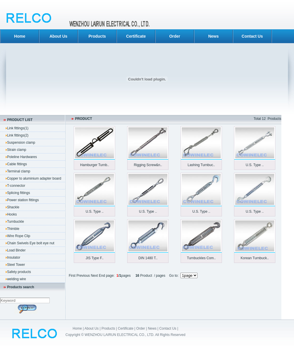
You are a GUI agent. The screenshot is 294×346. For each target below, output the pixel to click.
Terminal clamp (18, 171)
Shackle (13, 207)
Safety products (19, 272)
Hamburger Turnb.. (94, 165)
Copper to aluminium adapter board (34, 178)
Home (19, 36)
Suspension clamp (21, 143)
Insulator (13, 257)
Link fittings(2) (17, 135)
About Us (58, 36)
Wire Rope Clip (18, 236)
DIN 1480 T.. (147, 258)
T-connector (16, 186)
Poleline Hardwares (22, 157)
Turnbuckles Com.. (201, 258)
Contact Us (252, 36)
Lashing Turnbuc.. (201, 165)
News (213, 36)
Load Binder (16, 250)
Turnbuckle (15, 222)
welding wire (16, 279)
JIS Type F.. (94, 258)
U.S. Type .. (255, 165)
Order (174, 36)
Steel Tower (16, 265)
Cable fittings (17, 164)
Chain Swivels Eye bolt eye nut (30, 243)
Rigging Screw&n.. (148, 165)
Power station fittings (23, 200)
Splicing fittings (18, 193)
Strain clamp (16, 150)
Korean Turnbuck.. (255, 258)
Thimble (13, 229)
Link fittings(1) (17, 128)
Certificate (136, 36)
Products (97, 36)
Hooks (12, 214)
